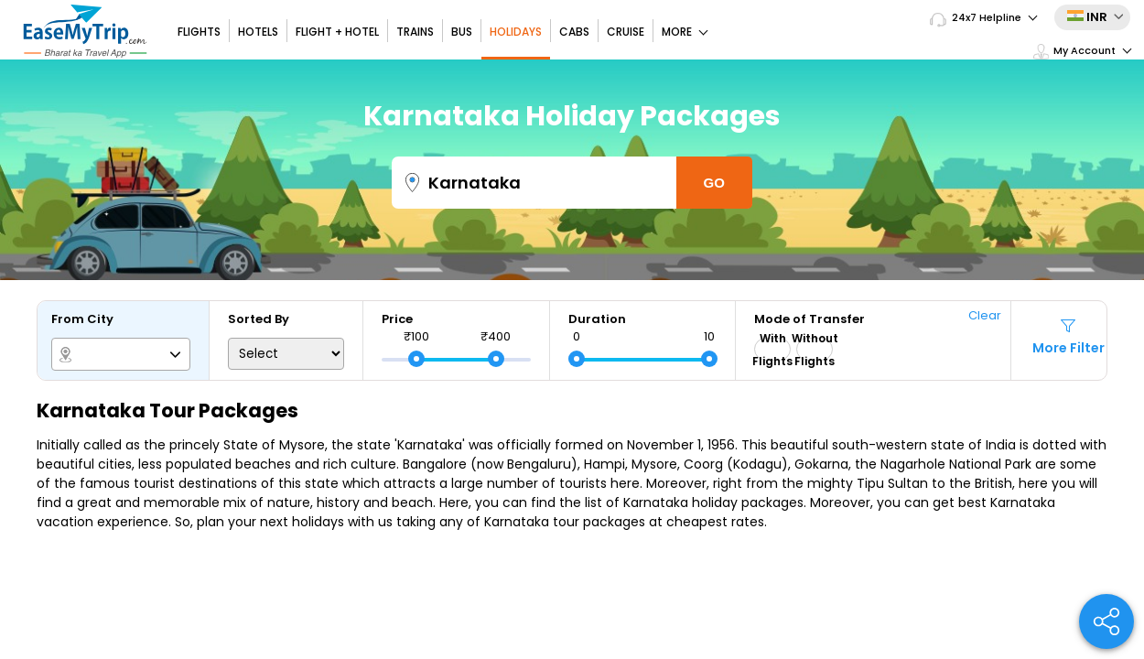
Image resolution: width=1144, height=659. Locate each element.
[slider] (416, 359)
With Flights (772, 349)
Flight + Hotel (337, 31)
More (684, 31)
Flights (199, 31)
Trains (415, 31)
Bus (461, 31)
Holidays (516, 31)
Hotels (258, 31)
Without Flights (814, 349)
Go (714, 182)
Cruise (625, 31)
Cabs (574, 31)
